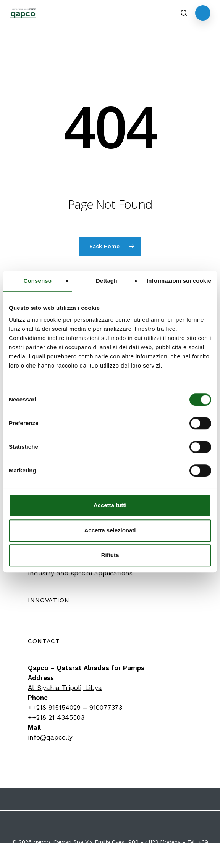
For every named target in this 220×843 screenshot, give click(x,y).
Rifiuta (110, 555)
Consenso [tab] (38, 280)
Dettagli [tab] (106, 280)
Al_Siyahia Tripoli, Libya (65, 687)
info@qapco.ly (50, 737)
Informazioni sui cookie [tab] (179, 280)
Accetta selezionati (110, 530)
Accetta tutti (110, 505)
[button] (202, 13)
